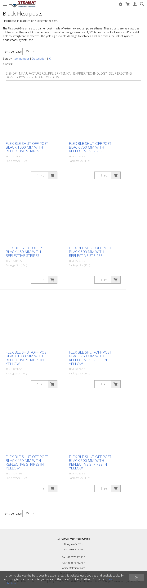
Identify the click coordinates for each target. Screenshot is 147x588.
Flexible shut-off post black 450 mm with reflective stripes (27, 251)
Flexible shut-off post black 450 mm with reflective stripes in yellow (27, 462)
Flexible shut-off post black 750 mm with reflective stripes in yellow (90, 358)
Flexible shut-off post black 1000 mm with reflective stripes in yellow (27, 358)
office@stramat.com (73, 568)
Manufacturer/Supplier (38, 73)
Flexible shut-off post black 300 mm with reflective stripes (90, 251)
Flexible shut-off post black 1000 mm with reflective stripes (27, 147)
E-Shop (11, 73)
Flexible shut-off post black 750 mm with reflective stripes (90, 147)
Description (39, 58)
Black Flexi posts (45, 77)
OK (136, 577)
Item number (21, 58)
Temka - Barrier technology (83, 73)
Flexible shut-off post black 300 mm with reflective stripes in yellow (90, 462)
